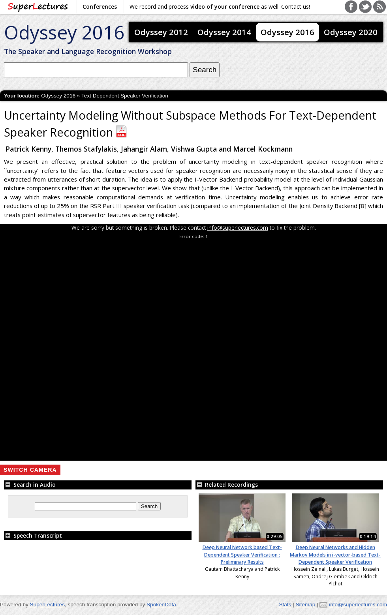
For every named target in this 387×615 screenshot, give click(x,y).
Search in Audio (30, 484)
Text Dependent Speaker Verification (124, 96)
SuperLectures (47, 605)
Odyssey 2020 (351, 32)
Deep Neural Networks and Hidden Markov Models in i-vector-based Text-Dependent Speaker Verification (335, 554)
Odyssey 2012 (161, 32)
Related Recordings (226, 484)
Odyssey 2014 (224, 32)
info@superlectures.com (237, 227)
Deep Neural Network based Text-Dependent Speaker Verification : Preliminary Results (242, 554)
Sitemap (305, 605)
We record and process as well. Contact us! (220, 6)
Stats (285, 605)
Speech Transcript (33, 535)
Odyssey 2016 (64, 32)
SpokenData (161, 605)
